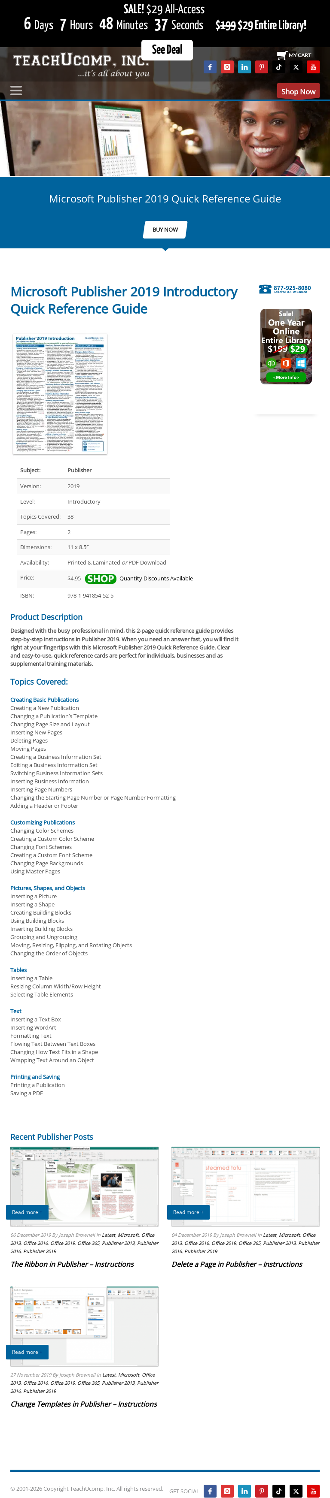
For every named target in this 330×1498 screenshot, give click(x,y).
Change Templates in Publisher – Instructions (83, 1404)
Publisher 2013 (118, 1243)
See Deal (167, 50)
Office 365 (88, 1243)
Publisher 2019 (39, 1251)
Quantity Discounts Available (139, 578)
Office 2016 (35, 1243)
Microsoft (128, 1235)
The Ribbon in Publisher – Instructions (72, 1264)
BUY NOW (165, 229)
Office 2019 (62, 1243)
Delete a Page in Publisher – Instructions (236, 1264)
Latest (108, 1235)
